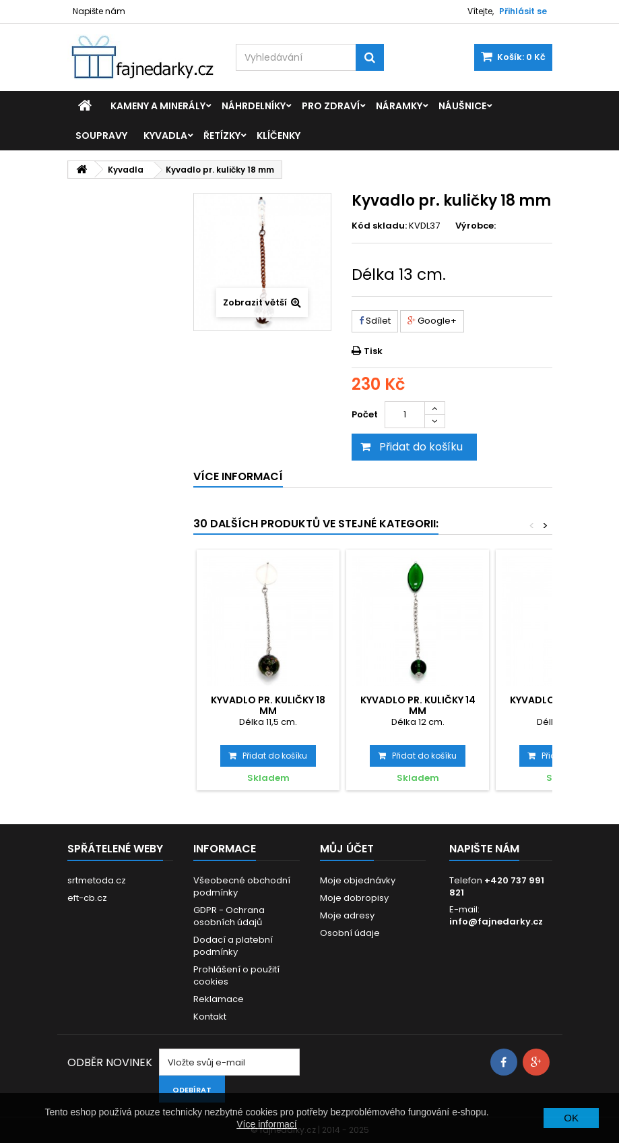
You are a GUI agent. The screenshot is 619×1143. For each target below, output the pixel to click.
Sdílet (375, 320)
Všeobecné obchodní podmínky (241, 886)
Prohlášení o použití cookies (236, 975)
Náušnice (462, 106)
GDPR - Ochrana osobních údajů (229, 916)
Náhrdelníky (254, 106)
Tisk (373, 351)
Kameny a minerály (157, 106)
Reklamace (218, 999)
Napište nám (99, 11)
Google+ (432, 320)
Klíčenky (278, 135)
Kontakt (209, 1016)
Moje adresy (347, 915)
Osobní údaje (350, 933)
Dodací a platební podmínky (233, 945)
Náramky (399, 106)
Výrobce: (475, 226)
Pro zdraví (331, 106)
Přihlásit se (523, 11)
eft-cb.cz (87, 897)
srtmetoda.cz (96, 880)
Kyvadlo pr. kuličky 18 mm (268, 705)
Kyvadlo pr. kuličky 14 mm (418, 705)
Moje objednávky (357, 880)
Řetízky (221, 135)
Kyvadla (165, 135)
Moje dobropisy (354, 897)
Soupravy (101, 135)
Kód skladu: (379, 226)
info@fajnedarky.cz (496, 921)
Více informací (266, 1124)
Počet (365, 414)
